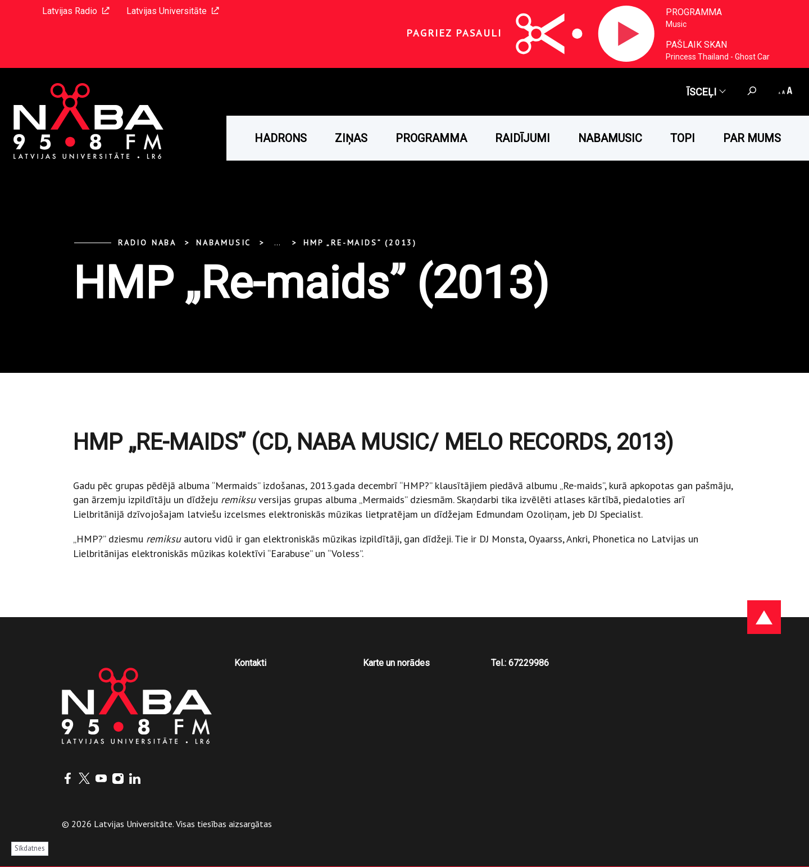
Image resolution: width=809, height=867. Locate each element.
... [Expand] (277, 243)
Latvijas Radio (76, 11)
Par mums (752, 138)
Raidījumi (522, 138)
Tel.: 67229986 (520, 663)
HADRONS (280, 138)
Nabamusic (610, 138)
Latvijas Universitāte (172, 11)
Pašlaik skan (696, 44)
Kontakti (250, 663)
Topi (682, 138)
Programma (694, 12)
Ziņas (351, 138)
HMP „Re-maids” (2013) (360, 243)
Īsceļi (706, 92)
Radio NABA (147, 243)
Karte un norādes (396, 663)
